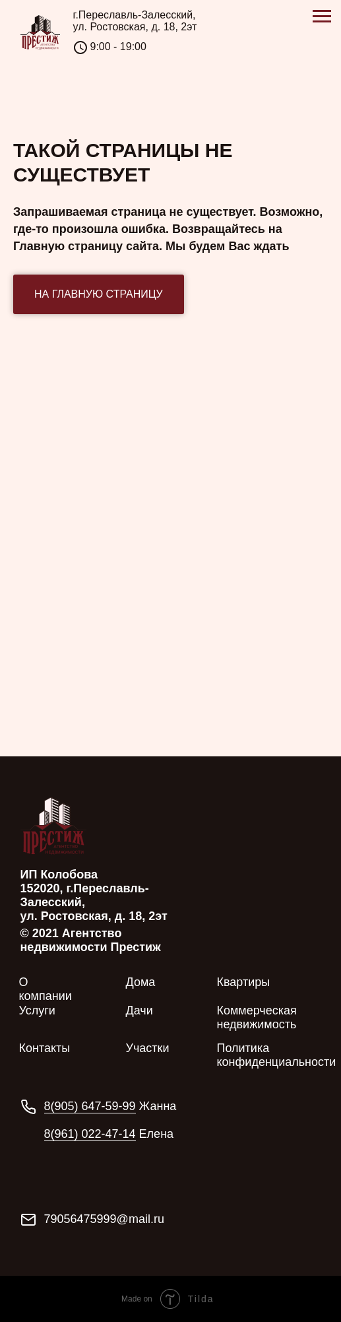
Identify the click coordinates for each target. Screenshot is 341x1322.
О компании (45, 989)
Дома (141, 982)
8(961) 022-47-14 (90, 1133)
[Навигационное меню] (322, 16)
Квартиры (243, 982)
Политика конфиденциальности (276, 1055)
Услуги (37, 1010)
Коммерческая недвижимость (257, 1017)
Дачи (139, 1010)
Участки (148, 1048)
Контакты (45, 1048)
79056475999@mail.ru (104, 1219)
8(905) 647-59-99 (90, 1106)
